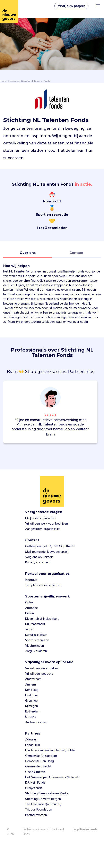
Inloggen (31, 580)
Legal (76, 829)
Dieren (29, 613)
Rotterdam (32, 711)
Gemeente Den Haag (39, 761)
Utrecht (30, 717)
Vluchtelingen (34, 646)
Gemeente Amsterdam (41, 756)
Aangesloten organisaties (42, 529)
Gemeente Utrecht (38, 766)
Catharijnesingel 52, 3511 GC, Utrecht (50, 546)
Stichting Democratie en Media (46, 793)
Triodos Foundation (38, 809)
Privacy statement (38, 562)
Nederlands (88, 829)
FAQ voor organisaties (40, 518)
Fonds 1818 (32, 745)
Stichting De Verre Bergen (43, 799)
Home (3, 81)
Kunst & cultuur (36, 635)
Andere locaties (36, 722)
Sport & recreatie (37, 640)
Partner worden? (36, 815)
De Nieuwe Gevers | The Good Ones (43, 831)
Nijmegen (31, 706)
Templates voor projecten (43, 585)
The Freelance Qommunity (43, 804)
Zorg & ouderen (36, 651)
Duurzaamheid (35, 624)
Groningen (32, 700)
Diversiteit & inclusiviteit (42, 619)
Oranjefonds (33, 788)
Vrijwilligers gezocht (39, 674)
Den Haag (31, 690)
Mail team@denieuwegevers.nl (46, 552)
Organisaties (13, 81)
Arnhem (30, 684)
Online (29, 602)
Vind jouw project (71, 6)
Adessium (31, 739)
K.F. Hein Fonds (35, 782)
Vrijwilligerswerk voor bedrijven (46, 523)
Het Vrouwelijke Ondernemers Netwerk (52, 777)
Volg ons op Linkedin (39, 557)
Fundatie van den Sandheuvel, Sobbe (50, 750)
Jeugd (29, 629)
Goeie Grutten (35, 772)
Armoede (31, 608)
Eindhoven (32, 695)
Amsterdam (33, 679)
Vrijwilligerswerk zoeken (41, 668)
